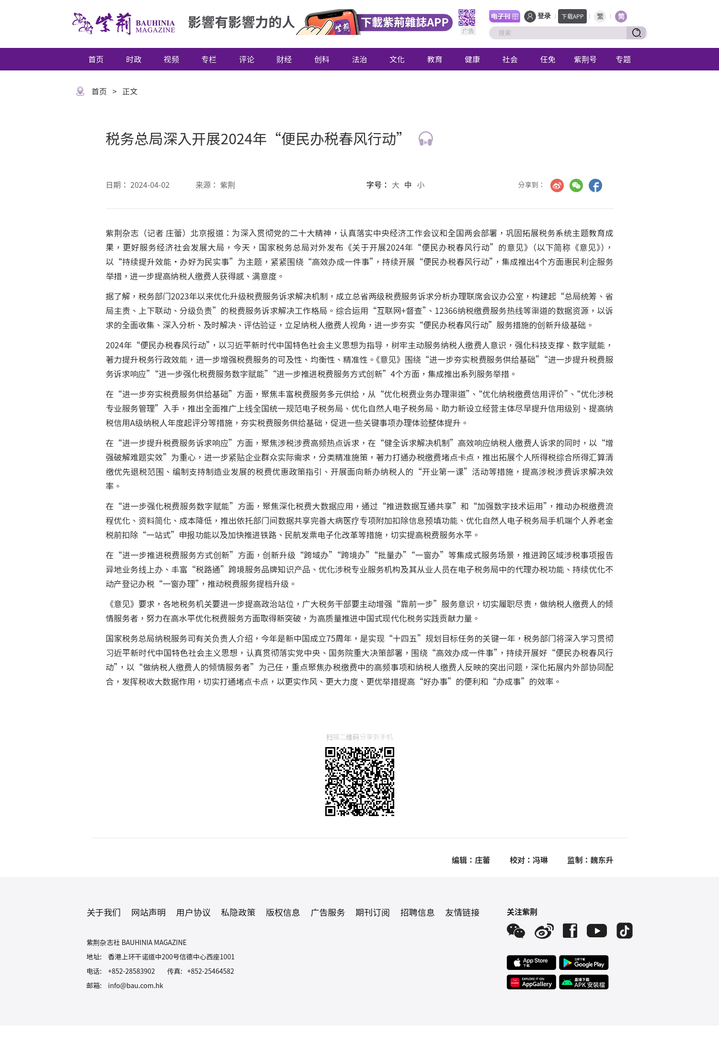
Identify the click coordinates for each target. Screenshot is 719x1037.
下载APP (572, 16)
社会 (510, 59)
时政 (133, 59)
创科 (322, 59)
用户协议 (193, 912)
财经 (284, 59)
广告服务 (327, 912)
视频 (171, 59)
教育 (435, 59)
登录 (544, 16)
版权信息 (283, 912)
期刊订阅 (372, 912)
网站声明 (148, 912)
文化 (397, 59)
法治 (359, 59)
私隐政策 (238, 912)
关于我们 (104, 912)
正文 (129, 91)
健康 (472, 59)
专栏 (209, 59)
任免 (547, 59)
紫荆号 (585, 59)
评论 (246, 59)
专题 (623, 59)
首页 (95, 59)
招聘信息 (417, 912)
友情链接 (462, 912)
